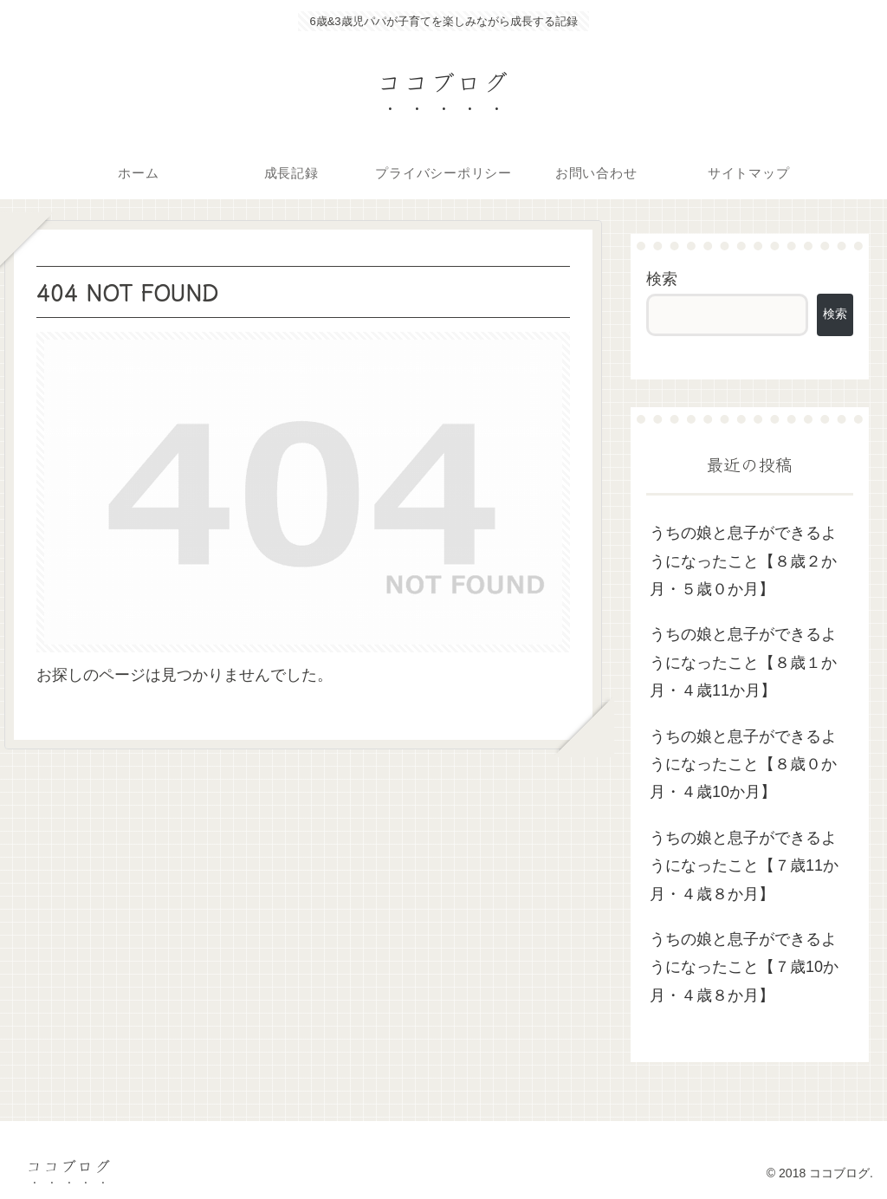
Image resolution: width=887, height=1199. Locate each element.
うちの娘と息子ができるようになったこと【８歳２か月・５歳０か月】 (743, 561)
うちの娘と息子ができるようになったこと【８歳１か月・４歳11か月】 (743, 662)
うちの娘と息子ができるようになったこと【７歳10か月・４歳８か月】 (744, 967)
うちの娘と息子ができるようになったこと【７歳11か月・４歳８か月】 (744, 866)
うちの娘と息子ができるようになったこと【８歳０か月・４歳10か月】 (743, 764)
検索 (661, 279)
